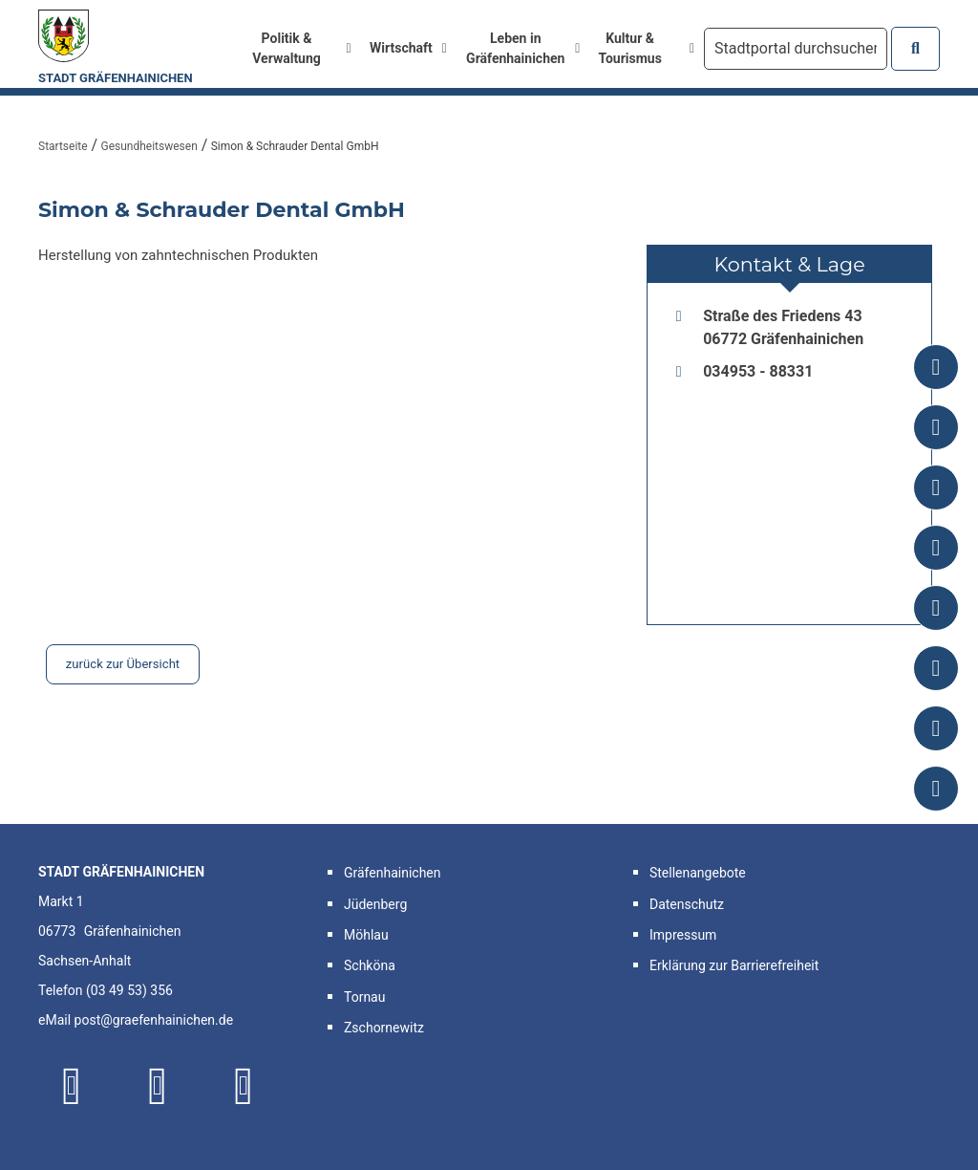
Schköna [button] (369, 965)
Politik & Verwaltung (301, 48)
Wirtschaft (408, 47)
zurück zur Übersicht (123, 664)
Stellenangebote (697, 872)
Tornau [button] (364, 997)
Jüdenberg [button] (375, 904)
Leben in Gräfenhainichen (523, 48)
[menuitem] (294, 49)
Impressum (682, 934)
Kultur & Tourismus (646, 48)
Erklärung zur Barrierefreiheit (734, 965)
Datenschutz (686, 904)
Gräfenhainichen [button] (392, 872)
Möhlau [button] (366, 934)
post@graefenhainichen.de (154, 1020)
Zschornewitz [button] (384, 1027)
